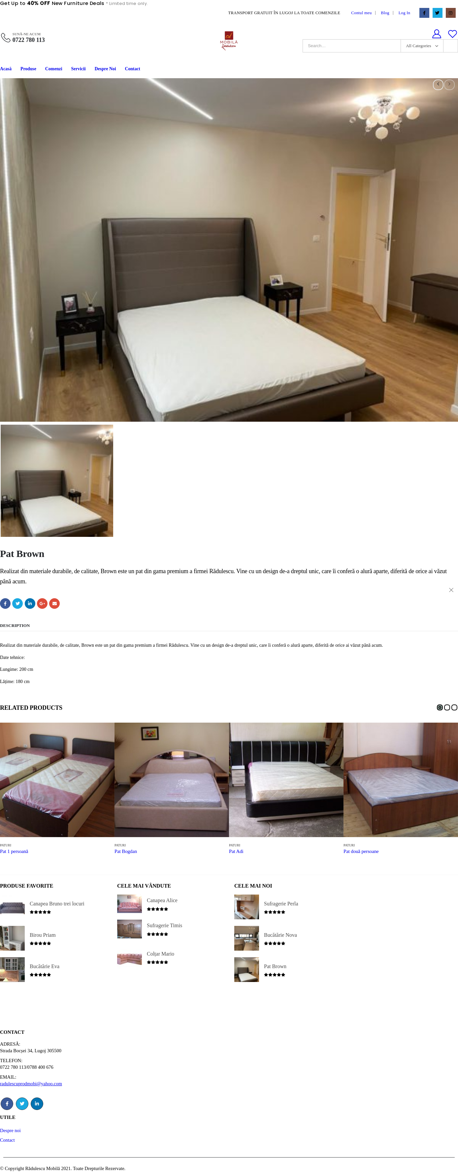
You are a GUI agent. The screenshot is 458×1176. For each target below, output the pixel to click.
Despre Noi (105, 68)
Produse (28, 68)
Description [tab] (15, 625)
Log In (404, 13)
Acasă (6, 68)
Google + (42, 603)
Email (54, 603)
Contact (132, 68)
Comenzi (53, 68)
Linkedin (37, 1103)
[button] (439, 707)
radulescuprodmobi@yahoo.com (31, 1083)
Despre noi (10, 1130)
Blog (385, 13)
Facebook (5, 603)
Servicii (78, 68)
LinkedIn (30, 603)
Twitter (17, 603)
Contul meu (361, 13)
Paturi (5, 845)
